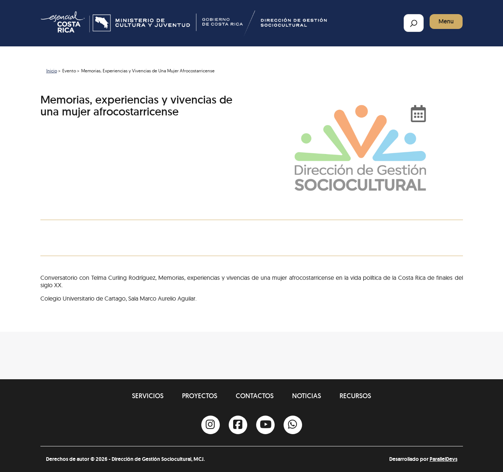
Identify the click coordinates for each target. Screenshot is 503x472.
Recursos (355, 395)
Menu (446, 21)
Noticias (306, 395)
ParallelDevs (443, 459)
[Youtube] (265, 425)
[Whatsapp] (293, 425)
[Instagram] (210, 425)
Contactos (255, 395)
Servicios (147, 395)
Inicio (51, 70)
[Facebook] (238, 425)
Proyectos (199, 395)
